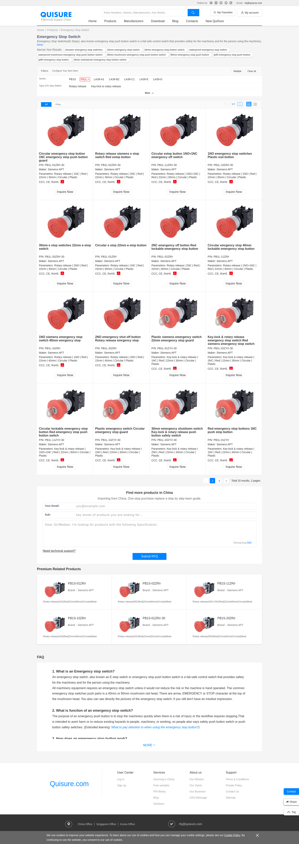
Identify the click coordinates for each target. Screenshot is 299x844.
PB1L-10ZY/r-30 (110, 439)
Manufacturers (133, 21)
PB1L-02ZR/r (165, 256)
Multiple (237, 71)
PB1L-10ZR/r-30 (223, 165)
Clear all (252, 71)
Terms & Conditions (237, 779)
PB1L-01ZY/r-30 (167, 348)
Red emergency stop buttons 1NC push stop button (232, 430)
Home (92, 21)
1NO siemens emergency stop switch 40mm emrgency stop (61, 338)
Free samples (161, 785)
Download (158, 21)
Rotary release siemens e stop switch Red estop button (117, 155)
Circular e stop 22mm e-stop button (120, 245)
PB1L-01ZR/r (109, 256)
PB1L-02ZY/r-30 (223, 348)
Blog (175, 21)
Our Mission (197, 779)
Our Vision (196, 785)
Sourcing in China (163, 779)
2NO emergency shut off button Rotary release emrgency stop (118, 338)
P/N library (159, 791)
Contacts (192, 21)
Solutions (158, 803)
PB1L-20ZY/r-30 (167, 439)
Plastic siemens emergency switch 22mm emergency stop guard (176, 338)
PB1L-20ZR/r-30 (54, 256)
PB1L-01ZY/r (221, 439)
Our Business (198, 791)
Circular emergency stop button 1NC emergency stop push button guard (63, 157)
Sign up (121, 785)
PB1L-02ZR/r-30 (111, 165)
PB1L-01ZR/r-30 (54, 165)
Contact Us (232, 791)
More (40, 44)
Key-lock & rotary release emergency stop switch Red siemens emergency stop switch (231, 340)
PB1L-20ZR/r (109, 348)
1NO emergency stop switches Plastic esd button (230, 155)
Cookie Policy (232, 835)
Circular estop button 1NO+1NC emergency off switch (174, 155)
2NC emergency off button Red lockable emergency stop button (174, 247)
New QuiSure (215, 21)
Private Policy (234, 785)
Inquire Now (65, 191)
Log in (120, 779)
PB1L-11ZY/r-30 (54, 439)
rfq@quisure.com (253, 3)
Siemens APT (56, 169)
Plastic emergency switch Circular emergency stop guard (120, 430)
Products (110, 21)
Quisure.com (69, 784)
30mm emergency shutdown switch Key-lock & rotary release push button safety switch (177, 432)
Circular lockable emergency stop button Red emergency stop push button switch (63, 432)
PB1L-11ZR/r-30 (167, 165)
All (46, 104)
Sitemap (231, 797)
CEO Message (198, 797)
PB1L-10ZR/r (52, 348)
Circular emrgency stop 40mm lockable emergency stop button (231, 247)
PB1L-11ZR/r (221, 256)
